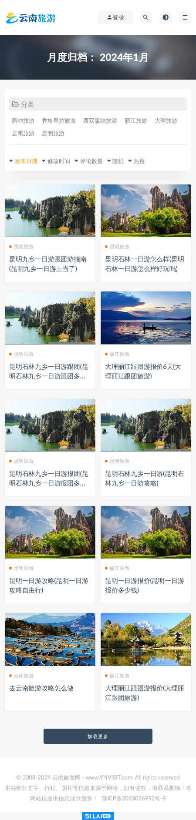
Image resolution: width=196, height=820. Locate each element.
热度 (139, 160)
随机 (118, 160)
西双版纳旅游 (100, 120)
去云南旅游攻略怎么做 (41, 688)
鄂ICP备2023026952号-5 (134, 798)
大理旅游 (166, 120)
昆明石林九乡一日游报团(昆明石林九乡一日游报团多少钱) (48, 482)
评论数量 (91, 160)
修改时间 (58, 160)
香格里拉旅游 (59, 120)
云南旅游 (23, 133)
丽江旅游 (136, 120)
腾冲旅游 (23, 120)
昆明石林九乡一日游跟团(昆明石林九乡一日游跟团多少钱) (48, 375)
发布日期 (26, 160)
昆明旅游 (53, 133)
